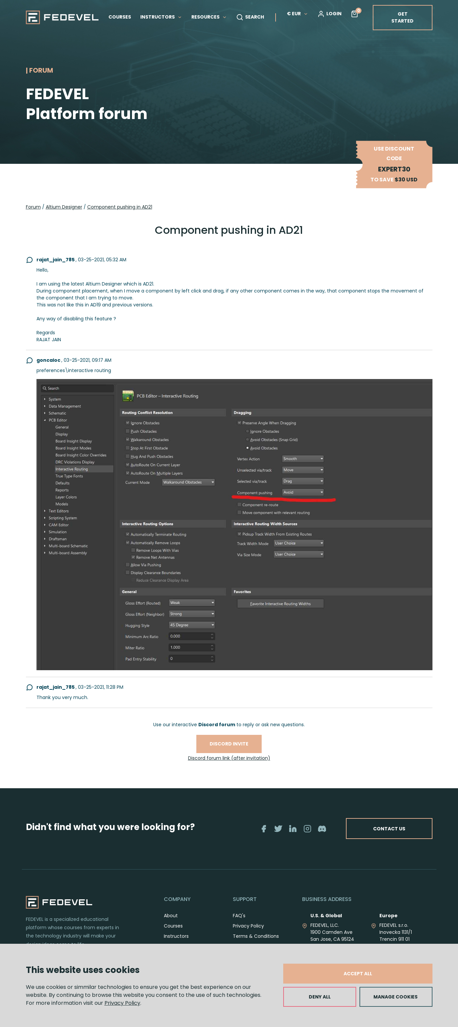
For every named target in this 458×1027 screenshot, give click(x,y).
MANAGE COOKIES (395, 997)
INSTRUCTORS (161, 17)
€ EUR (297, 13)
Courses (173, 926)
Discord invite (229, 743)
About (171, 915)
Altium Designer (64, 207)
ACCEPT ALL (358, 973)
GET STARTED (402, 17)
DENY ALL (320, 997)
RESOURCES (209, 17)
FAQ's (239, 915)
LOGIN (329, 14)
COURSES (119, 17)
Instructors (176, 936)
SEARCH (250, 17)
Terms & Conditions (256, 936)
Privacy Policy (122, 1003)
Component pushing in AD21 (119, 207)
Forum (33, 207)
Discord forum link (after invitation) (229, 758)
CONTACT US (389, 828)
